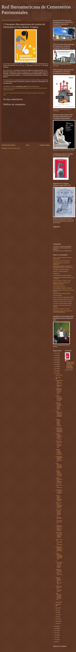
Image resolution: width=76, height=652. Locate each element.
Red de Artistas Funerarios (59, 286)
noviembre (58, 377)
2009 (56, 641)
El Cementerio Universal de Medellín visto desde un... (59, 459)
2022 (56, 362)
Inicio (27, 145)
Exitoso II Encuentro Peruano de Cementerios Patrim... (59, 398)
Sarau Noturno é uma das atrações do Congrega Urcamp (59, 535)
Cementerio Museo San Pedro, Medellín (62, 275)
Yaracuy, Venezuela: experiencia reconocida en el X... (59, 466)
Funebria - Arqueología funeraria (60, 271)
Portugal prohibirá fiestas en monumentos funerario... (59, 473)
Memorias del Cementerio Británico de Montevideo (59, 429)
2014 (56, 630)
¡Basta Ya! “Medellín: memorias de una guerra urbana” (58, 406)
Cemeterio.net (56, 273)
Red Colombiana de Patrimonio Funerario (62, 288)
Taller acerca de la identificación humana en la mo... (59, 505)
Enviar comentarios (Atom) (14, 148)
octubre (58, 602)
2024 (56, 357)
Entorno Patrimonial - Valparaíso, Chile (62, 280)
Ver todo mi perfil (69, 369)
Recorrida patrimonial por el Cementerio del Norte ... (59, 480)
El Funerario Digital (57, 295)
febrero (57, 621)
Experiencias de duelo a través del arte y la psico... (59, 391)
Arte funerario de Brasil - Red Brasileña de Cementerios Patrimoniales (62, 311)
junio (57, 612)
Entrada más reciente (8, 145)
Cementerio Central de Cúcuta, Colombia (62, 301)
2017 (56, 373)
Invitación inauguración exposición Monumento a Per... (59, 556)
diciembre (58, 375)
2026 (56, 353)
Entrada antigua (45, 145)
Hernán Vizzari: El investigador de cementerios (59, 542)
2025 (56, 355)
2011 (56, 637)
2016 (56, 626)
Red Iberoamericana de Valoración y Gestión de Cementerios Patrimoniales (70, 364)
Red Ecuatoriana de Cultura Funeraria (61, 293)
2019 (56, 368)
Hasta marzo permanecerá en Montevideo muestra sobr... (59, 444)
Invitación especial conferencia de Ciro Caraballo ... (59, 436)
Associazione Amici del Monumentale (61, 260)
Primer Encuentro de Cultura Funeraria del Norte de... (58, 596)
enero (57, 623)
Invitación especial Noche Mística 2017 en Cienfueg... (59, 422)
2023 (56, 360)
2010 (56, 639)
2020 (56, 366)
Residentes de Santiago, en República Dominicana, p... (59, 549)
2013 (56, 632)
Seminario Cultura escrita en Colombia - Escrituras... (59, 452)
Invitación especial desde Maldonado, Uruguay (59, 498)
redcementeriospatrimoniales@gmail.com (62, 250)
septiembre (58, 604)
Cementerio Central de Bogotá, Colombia (62, 303)
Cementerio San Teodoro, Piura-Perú (61, 308)
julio (57, 610)
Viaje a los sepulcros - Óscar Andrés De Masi (63, 297)
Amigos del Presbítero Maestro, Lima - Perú (63, 299)
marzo (57, 619)
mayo (57, 614)
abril (57, 616)
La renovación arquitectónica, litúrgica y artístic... (59, 491)
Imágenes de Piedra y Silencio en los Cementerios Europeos (61, 283)
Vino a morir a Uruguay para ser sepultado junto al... (59, 512)
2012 (56, 635)
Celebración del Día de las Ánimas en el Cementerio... (59, 572)
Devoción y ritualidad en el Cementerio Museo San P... (59, 520)
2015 (56, 628)
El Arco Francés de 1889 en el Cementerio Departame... (59, 414)
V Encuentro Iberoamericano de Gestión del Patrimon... (59, 528)
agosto (57, 608)
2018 (56, 371)
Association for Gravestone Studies (61, 269)
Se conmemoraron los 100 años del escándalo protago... (59, 564)
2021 (56, 364)
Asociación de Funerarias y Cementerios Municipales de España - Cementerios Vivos (63, 266)
